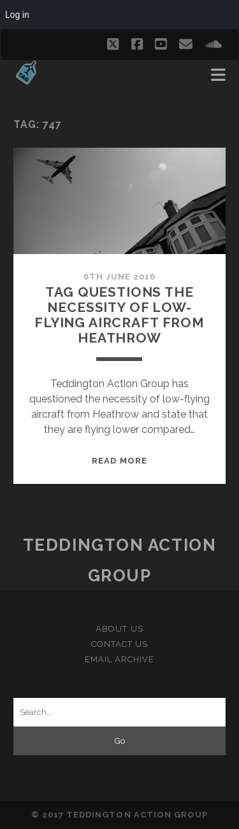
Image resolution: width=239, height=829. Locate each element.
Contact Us (119, 644)
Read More (119, 460)
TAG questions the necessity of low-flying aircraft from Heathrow (119, 315)
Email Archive (120, 659)
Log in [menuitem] (17, 15)
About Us (119, 629)
